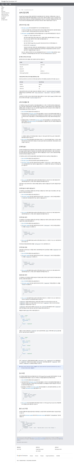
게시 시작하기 (38, 451)
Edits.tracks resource (31, 121)
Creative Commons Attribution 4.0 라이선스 (38, 437)
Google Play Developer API (28, 9)
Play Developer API (9, 1)
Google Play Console (39, 449)
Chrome (36, 455)
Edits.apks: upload (25, 27)
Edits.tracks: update (25, 33)
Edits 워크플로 (24, 111)
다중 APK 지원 (50, 52)
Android (31, 455)
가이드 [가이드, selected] (2, 4)
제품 (22, 9)
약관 (17, 460)
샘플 (10, 4)
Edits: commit (24, 139)
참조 (6, 4)
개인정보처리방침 (23, 460)
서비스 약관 (19, 449)
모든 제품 (58, 455)
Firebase (42, 455)
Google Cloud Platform (50, 455)
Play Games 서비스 (58, 449)
